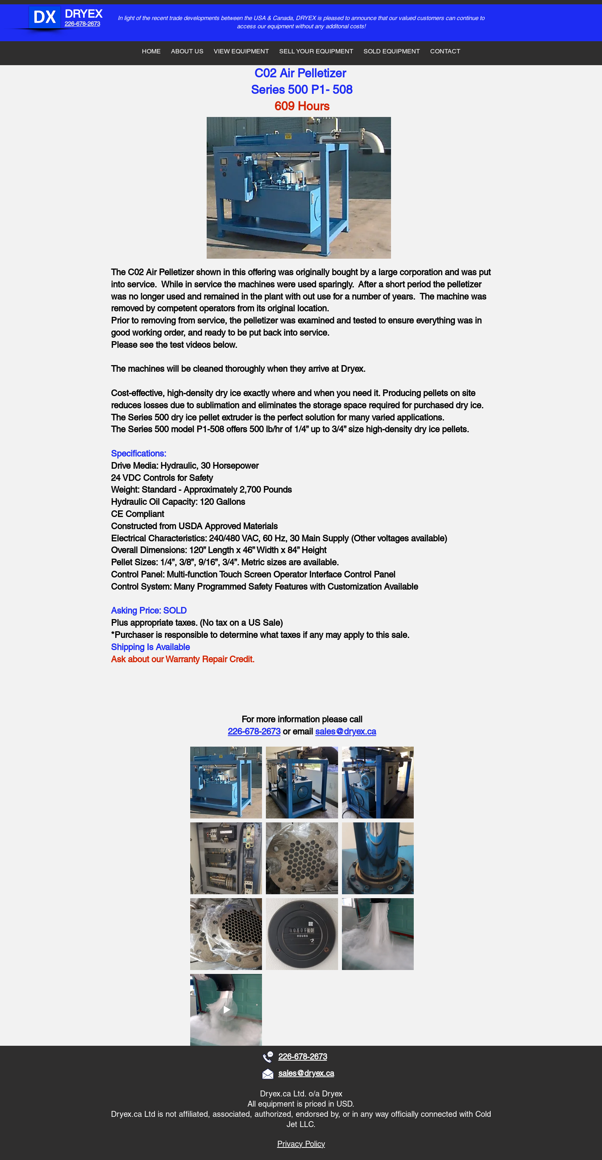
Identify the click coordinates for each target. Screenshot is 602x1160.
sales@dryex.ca (345, 731)
